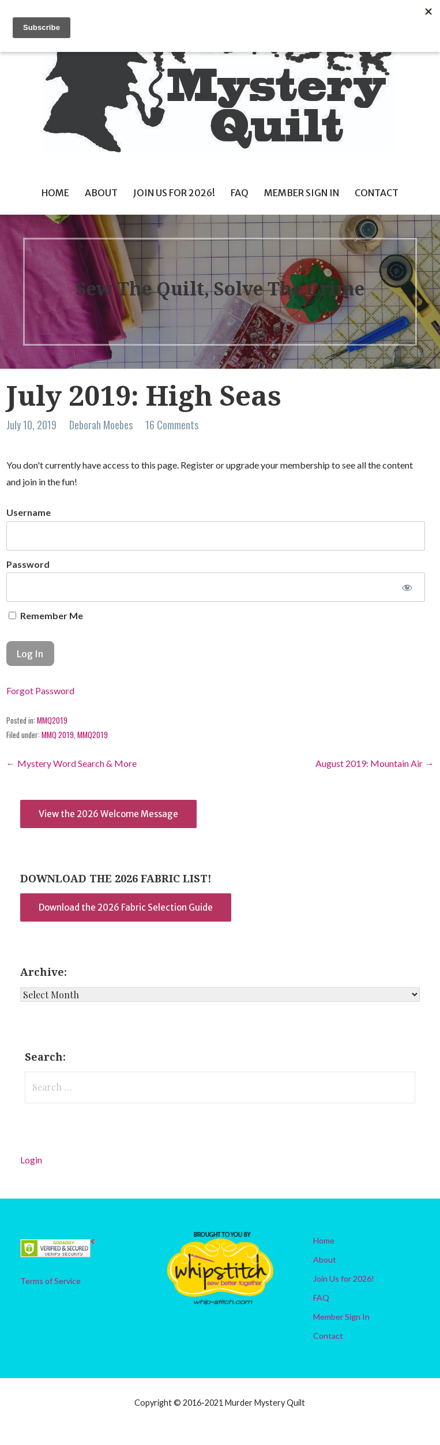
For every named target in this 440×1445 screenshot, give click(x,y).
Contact (376, 193)
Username (28, 512)
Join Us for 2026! (174, 193)
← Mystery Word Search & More (71, 763)
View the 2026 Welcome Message (108, 813)
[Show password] (407, 587)
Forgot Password (40, 690)
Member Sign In (301, 193)
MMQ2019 (52, 720)
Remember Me (46, 615)
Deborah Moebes (101, 424)
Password (28, 564)
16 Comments (171, 424)
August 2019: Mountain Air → (374, 763)
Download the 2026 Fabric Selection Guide (126, 907)
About (101, 193)
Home (55, 193)
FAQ (240, 193)
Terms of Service (50, 1281)
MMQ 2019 (58, 734)
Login (31, 1159)
